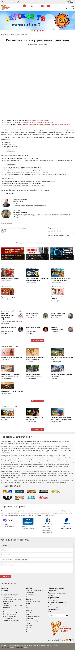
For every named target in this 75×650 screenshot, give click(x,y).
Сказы (27, 623)
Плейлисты (52, 590)
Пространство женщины (11, 612)
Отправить (5, 577)
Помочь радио (54, 607)
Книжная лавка (8, 618)
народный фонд (7, 223)
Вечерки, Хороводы (33, 601)
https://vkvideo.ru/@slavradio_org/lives (37, 120)
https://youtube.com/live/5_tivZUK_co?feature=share (38, 122)
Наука (28, 614)
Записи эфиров (33, 44)
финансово (50, 515)
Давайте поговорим (9, 616)
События (28, 588)
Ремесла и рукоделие (33, 616)
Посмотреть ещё (37, 340)
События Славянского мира (35, 590)
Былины (29, 632)
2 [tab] (35, 31)
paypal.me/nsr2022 (66, 528)
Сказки (28, 627)
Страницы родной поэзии (11, 620)
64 (45, 6)
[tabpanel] (37, 20)
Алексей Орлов (18, 201)
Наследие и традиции (33, 621)
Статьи (27, 604)
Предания (29, 625)
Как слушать (53, 600)
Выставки (29, 599)
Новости (4, 590)
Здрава (28, 606)
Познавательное (32, 597)
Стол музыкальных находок (12, 605)
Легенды (29, 630)
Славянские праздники (11, 610)
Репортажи (6, 607)
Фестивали (30, 592)
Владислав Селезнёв (20, 212)
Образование (30, 608)
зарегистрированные (68, 233)
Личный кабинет (55, 609)
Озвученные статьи (9, 614)
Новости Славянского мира (12, 599)
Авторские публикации (17, 2)
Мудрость (29, 612)
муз (49, 6)
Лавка (28, 2)
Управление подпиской (57, 602)
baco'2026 (5, 647)
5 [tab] (43, 31)
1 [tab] (32, 31)
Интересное (30, 618)
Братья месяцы (8, 601)
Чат (67, 8)
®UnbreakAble (19, 647)
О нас (50, 604)
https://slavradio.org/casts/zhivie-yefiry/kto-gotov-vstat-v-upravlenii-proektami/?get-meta (44, 124)
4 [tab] (40, 31)
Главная (5, 2)
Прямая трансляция (56, 588)
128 (42, 6)
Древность (29, 610)
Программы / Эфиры (9, 595)
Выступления (30, 595)
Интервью (6, 603)
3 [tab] (37, 31)
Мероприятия (36, 2)
